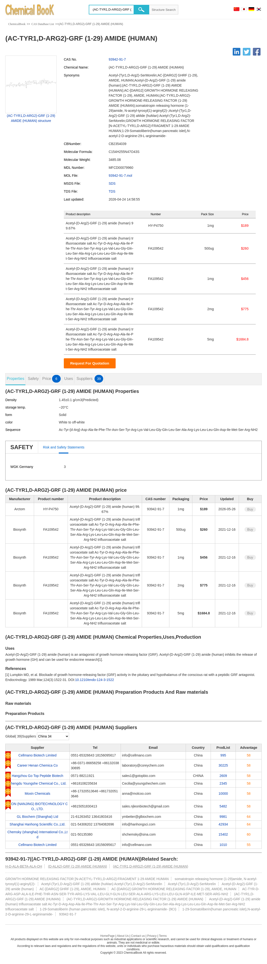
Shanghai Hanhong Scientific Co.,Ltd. (37, 824)
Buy (250, 509)
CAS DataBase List (42, 24)
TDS (112, 191)
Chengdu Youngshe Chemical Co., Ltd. (37, 783)
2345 (223, 783)
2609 (223, 776)
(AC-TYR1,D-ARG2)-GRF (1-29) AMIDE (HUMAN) (150, 866)
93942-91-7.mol (120, 175)
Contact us (138, 936)
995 (223, 755)
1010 (223, 845)
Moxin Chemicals (37, 793)
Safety (33, 379)
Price (51, 379)
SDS (112, 183)
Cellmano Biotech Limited (37, 755)
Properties (15, 379)
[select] (53, 736)
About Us (123, 936)
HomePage (107, 936)
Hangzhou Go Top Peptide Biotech (37, 776)
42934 (223, 824)
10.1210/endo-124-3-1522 (94, 680)
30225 (223, 765)
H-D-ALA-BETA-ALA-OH (23, 866)
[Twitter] (246, 52)
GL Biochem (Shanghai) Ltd (37, 817)
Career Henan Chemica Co (37, 765)
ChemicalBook (16, 24)
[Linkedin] (236, 52)
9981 (223, 817)
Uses (68, 379)
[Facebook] (257, 52)
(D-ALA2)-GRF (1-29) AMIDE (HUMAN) (77, 866)
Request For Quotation (89, 363)
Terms (163, 936)
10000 (223, 793)
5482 (223, 806)
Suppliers (90, 379)
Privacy (151, 936)
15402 (223, 834)
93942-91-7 (117, 59)
